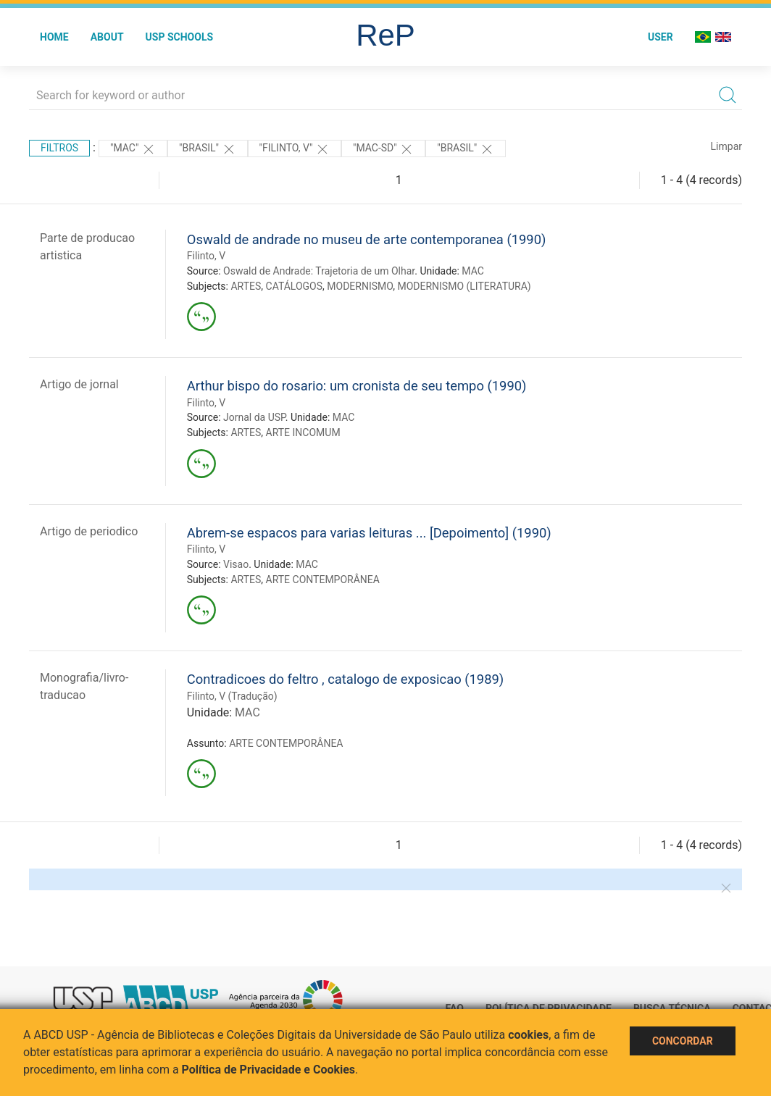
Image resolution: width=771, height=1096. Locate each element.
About (107, 37)
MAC (473, 271)
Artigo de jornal (79, 384)
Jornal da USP (254, 417)
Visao (236, 564)
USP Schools (180, 37)
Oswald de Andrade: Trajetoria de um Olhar (318, 271)
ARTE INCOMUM (303, 432)
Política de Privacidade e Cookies (269, 1069)
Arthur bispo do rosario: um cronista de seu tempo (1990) (357, 385)
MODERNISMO (360, 286)
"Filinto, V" (294, 149)
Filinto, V (206, 256)
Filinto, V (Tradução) (232, 696)
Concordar (682, 1041)
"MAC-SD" (383, 149)
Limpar (726, 146)
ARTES (245, 286)
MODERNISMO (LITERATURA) (463, 286)
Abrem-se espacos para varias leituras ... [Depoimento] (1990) (369, 532)
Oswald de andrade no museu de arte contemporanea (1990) (366, 239)
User (660, 37)
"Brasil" (207, 149)
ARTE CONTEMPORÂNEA (323, 579)
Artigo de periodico (89, 531)
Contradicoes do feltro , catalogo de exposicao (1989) (345, 679)
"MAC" (133, 149)
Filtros (59, 148)
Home (54, 37)
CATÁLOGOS (294, 286)
